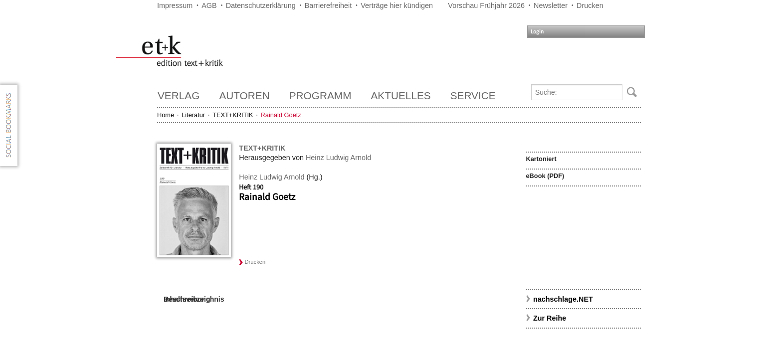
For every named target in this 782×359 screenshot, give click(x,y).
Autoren (244, 95)
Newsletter (551, 5)
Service (473, 95)
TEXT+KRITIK (232, 115)
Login (537, 31)
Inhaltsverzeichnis (194, 299)
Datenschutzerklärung (261, 5)
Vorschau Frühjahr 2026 (486, 5)
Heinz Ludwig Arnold (338, 158)
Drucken (590, 5)
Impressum (175, 5)
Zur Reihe (549, 318)
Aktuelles (401, 95)
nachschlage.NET (563, 299)
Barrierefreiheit (328, 5)
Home (165, 115)
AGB (208, 5)
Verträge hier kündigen (397, 5)
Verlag (178, 95)
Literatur (193, 115)
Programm (320, 95)
